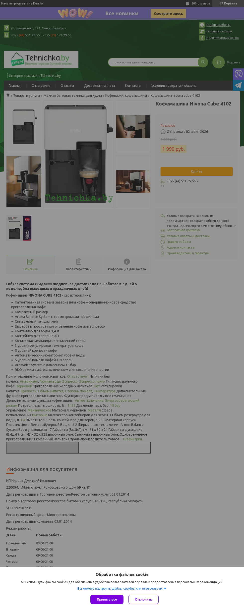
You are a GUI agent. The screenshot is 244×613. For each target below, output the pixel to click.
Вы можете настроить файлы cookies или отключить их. (120, 588)
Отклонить (143, 599)
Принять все (107, 599)
